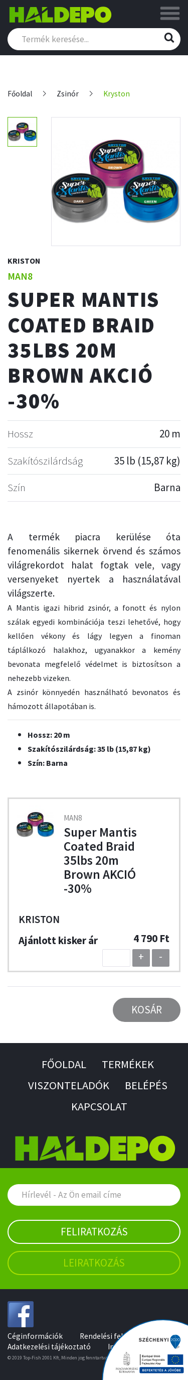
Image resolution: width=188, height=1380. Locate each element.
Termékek (128, 1064)
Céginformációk (35, 1336)
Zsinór (68, 93)
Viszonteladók (68, 1085)
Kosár (146, 1009)
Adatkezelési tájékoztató (49, 1346)
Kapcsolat (99, 1106)
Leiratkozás (94, 1263)
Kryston (116, 93)
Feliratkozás (94, 1231)
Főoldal (20, 93)
